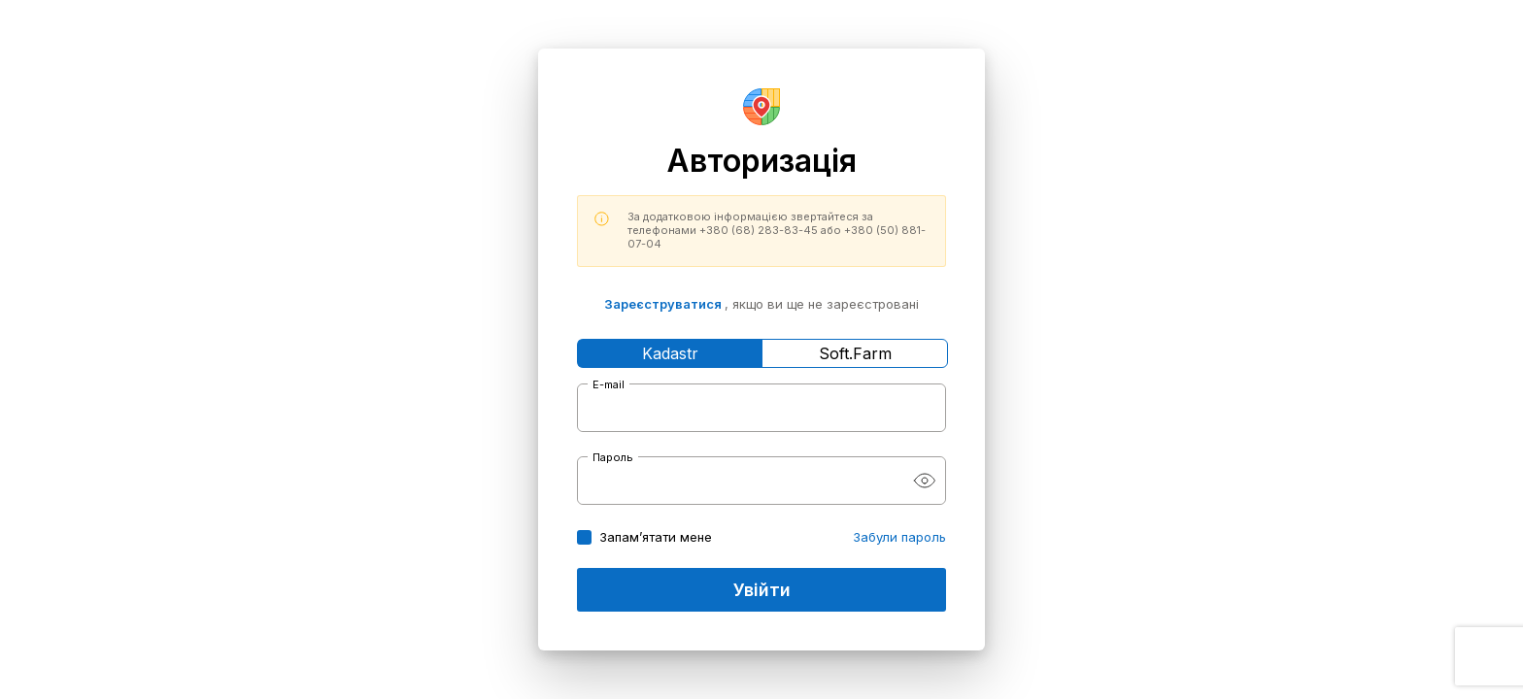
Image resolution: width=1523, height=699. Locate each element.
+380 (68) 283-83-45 (758, 230)
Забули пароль (899, 537)
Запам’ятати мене (655, 537)
